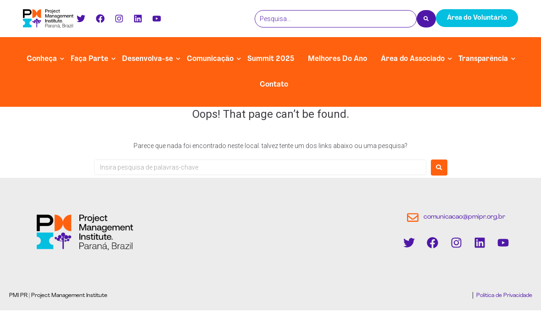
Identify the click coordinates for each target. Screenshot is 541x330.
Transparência (483, 59)
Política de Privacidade (503, 295)
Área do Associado (413, 59)
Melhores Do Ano (337, 59)
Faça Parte (89, 59)
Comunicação (210, 59)
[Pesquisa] (336, 19)
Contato (274, 84)
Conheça (42, 59)
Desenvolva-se (147, 59)
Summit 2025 (270, 59)
